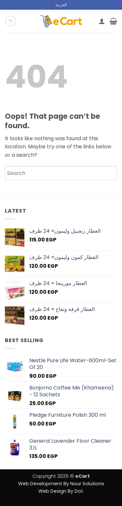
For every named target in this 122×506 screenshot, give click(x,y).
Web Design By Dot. (61, 491)
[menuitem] (61, 5)
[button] (11, 21)
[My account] (102, 21)
